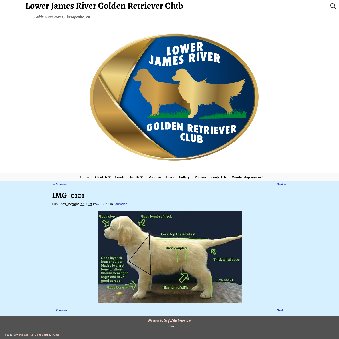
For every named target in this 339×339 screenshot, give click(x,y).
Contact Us (218, 177)
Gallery (184, 177)
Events (119, 177)
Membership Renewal (247, 177)
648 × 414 (103, 204)
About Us (103, 177)
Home (84, 177)
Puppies (200, 177)
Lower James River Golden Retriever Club (36, 334)
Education (154, 177)
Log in (169, 326)
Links (170, 177)
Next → (282, 184)
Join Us (137, 177)
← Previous (59, 184)
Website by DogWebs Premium (169, 321)
